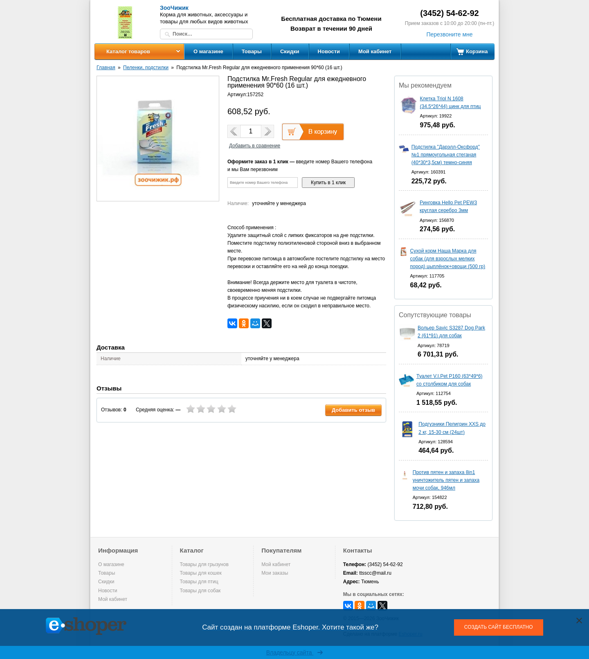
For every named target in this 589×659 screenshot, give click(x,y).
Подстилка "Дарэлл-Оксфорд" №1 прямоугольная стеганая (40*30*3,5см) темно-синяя (445, 154)
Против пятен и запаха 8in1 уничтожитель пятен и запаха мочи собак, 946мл (446, 480)
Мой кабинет (374, 51)
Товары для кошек (201, 573)
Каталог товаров (128, 51)
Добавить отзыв (353, 410)
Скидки (289, 51)
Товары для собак (200, 591)
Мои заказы (274, 573)
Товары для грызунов (204, 564)
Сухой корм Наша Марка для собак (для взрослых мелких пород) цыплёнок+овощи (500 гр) (448, 258)
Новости (329, 51)
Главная (106, 67)
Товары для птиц (199, 582)
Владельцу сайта (294, 652)
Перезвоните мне (449, 34)
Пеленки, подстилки (146, 67)
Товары (252, 51)
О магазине (208, 51)
